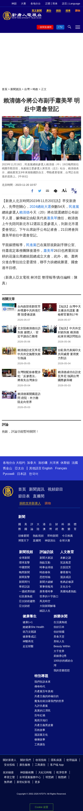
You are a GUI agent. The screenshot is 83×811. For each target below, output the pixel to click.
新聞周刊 (24, 581)
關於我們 (25, 759)
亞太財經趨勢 (27, 601)
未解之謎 (65, 557)
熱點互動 (45, 562)
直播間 (38, 496)
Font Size (64, 190)
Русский (8, 473)
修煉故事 (39, 739)
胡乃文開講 (29, 631)
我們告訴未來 (42, 681)
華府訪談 (24, 586)
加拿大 (31, 462)
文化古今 (65, 586)
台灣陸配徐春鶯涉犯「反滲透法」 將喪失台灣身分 (29, 376)
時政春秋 (45, 572)
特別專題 (41, 676)
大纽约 (20, 462)
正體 (47, 3)
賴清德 (24, 212)
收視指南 (41, 759)
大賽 (23, 3)
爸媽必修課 (67, 581)
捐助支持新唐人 (30, 503)
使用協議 (71, 759)
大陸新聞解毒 (48, 605)
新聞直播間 (45, 27)
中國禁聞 (24, 567)
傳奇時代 (39, 686)
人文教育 (67, 552)
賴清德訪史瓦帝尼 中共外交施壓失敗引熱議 (29, 354)
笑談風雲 (65, 562)
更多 (37, 781)
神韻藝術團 (27, 772)
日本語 (21, 473)
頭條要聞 (23, 535)
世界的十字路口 (49, 596)
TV (61, 27)
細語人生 (45, 610)
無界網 (8, 781)
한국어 (33, 473)
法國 (75, 462)
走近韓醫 (28, 646)
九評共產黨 (41, 705)
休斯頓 (65, 462)
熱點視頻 (38, 535)
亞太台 (19, 468)
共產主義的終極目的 (46, 696)
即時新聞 (52, 535)
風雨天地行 (41, 720)
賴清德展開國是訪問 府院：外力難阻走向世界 (29, 397)
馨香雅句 (65, 572)
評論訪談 (46, 552)
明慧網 (50, 777)
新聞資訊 (15, 89)
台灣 (27, 89)
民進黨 (74, 207)
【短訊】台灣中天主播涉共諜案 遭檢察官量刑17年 (69, 310)
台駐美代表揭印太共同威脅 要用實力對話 (69, 354)
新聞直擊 (24, 577)
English (47, 468)
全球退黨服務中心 (30, 777)
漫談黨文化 (41, 734)
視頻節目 (55, 489)
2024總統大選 (40, 207)
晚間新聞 (24, 572)
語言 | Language (71, 3)
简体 (54, 3)
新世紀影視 (23, 781)
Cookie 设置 (41, 807)
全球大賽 (64, 540)
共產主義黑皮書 (43, 725)
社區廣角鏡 (25, 596)
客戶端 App (57, 764)
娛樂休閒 (60, 616)
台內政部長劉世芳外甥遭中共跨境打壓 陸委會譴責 (29, 310)
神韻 (14, 3)
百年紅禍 (39, 715)
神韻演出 (50, 540)
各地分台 (36, 3)
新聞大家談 (46, 557)
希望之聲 (9, 777)
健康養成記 (29, 636)
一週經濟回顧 (27, 591)
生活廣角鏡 (60, 622)
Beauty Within (62, 646)
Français (61, 468)
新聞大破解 (46, 581)
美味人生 (59, 641)
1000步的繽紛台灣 (63, 663)
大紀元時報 (45, 772)
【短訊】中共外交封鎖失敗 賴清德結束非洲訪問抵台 (69, 332)
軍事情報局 (46, 586)
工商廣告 (39, 744)
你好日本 (59, 626)
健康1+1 (28, 622)
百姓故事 (39, 729)
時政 (35, 89)
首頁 (4, 89)
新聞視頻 (26, 552)
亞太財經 (24, 605)
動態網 (62, 777)
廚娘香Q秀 (60, 655)
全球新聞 (24, 557)
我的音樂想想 (62, 670)
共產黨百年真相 (43, 691)
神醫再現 (28, 641)
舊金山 (7, 468)
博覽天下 (23, 540)
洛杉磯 (42, 462)
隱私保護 (56, 759)
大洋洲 (54, 462)
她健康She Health (33, 626)
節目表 (24, 496)
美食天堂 (59, 636)
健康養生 (30, 616)
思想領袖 (45, 577)
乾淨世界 (61, 772)
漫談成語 (65, 577)
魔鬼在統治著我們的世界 (49, 701)
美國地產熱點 (68, 591)
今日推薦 (67, 535)
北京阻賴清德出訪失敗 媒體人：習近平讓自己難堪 (29, 332)
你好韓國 (59, 631)
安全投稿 (9, 764)
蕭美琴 (52, 218)
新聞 (21, 517)
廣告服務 (24, 764)
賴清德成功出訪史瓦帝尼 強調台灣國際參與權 (69, 376)
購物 (48, 503)
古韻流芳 (65, 567)
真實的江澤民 (42, 710)
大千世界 (59, 651)
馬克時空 (45, 601)
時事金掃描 (46, 567)
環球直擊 (24, 562)
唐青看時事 (46, 591)
